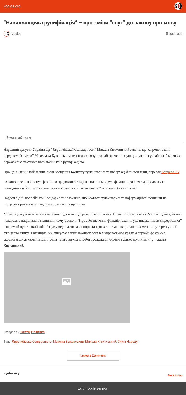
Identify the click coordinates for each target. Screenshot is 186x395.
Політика (37, 332)
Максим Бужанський (68, 341)
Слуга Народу (128, 341)
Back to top (175, 375)
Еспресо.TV (170, 172)
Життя (25, 332)
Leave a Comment (93, 355)
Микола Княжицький (100, 341)
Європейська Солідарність (32, 341)
